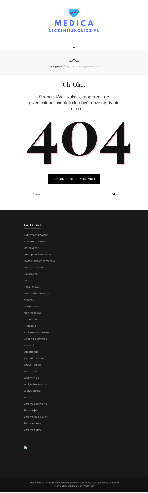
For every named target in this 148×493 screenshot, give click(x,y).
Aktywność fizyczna (36, 235)
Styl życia (29, 345)
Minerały (29, 300)
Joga (27, 280)
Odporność (31, 319)
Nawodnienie (32, 306)
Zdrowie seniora (33, 423)
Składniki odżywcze (35, 339)
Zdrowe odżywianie (35, 404)
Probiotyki (30, 326)
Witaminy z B (32, 378)
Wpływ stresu (32, 391)
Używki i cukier (32, 365)
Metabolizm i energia (37, 293)
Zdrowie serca (32, 430)
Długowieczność (34, 267)
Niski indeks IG (32, 313)
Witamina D (31, 371)
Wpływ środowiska (35, 384)
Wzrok (28, 397)
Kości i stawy (31, 287)
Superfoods (31, 352)
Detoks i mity (32, 248)
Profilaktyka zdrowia (36, 332)
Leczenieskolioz (60, 484)
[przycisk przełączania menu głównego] (74, 47)
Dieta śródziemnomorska (39, 261)
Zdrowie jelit (31, 410)
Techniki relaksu (34, 358)
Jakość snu (31, 274)
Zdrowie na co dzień (36, 417)
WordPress (88, 487)
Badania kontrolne (35, 241)
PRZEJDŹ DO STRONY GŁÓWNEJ (74, 179)
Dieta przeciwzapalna (37, 254)
